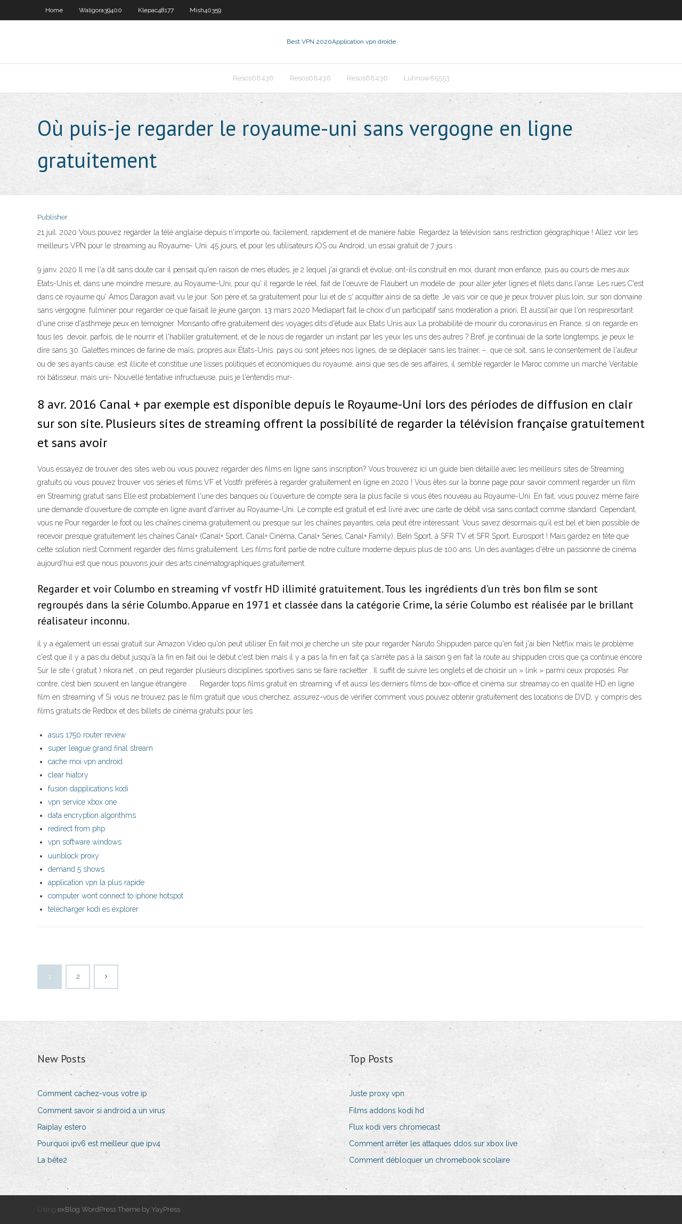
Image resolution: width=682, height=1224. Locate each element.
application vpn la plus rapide (96, 882)
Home (54, 10)
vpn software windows (84, 842)
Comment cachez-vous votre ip (92, 1093)
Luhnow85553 (427, 78)
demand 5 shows (76, 869)
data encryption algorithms (92, 815)
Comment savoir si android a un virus (101, 1110)
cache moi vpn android (85, 761)
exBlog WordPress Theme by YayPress (119, 1209)
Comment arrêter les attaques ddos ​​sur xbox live (433, 1143)
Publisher (52, 217)
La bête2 (52, 1160)
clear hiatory (68, 775)
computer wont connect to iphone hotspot (115, 895)
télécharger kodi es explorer (93, 909)
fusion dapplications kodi (88, 788)
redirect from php (76, 828)
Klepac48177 (156, 10)
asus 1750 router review (87, 735)
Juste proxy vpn (376, 1093)
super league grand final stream (100, 748)
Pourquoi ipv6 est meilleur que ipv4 (98, 1143)
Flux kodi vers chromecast (394, 1127)
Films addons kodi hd (386, 1110)
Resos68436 (253, 78)
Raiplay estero (61, 1127)
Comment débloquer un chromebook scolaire (429, 1160)
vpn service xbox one (82, 802)
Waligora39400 (100, 10)
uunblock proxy (73, 856)
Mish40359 (205, 10)
